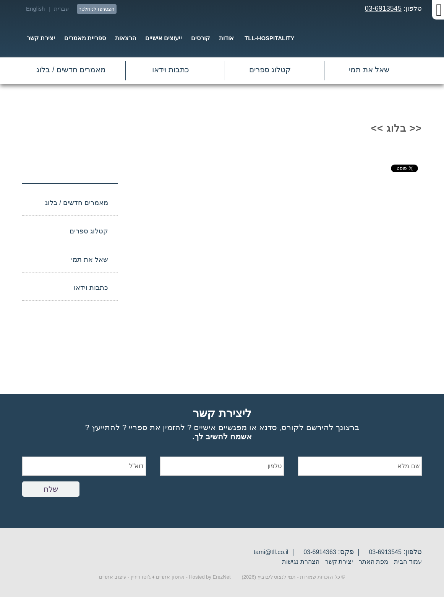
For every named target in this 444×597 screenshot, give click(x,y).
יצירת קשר (339, 561)
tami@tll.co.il (271, 552)
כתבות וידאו (171, 69)
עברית (61, 8)
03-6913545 (383, 8)
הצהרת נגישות (300, 561)
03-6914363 (319, 552)
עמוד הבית (407, 561)
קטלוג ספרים (270, 69)
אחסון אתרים (170, 577)
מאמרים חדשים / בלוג (71, 69)
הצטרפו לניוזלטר (97, 9)
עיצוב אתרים (112, 577)
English (35, 8)
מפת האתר (373, 561)
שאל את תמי (369, 69)
